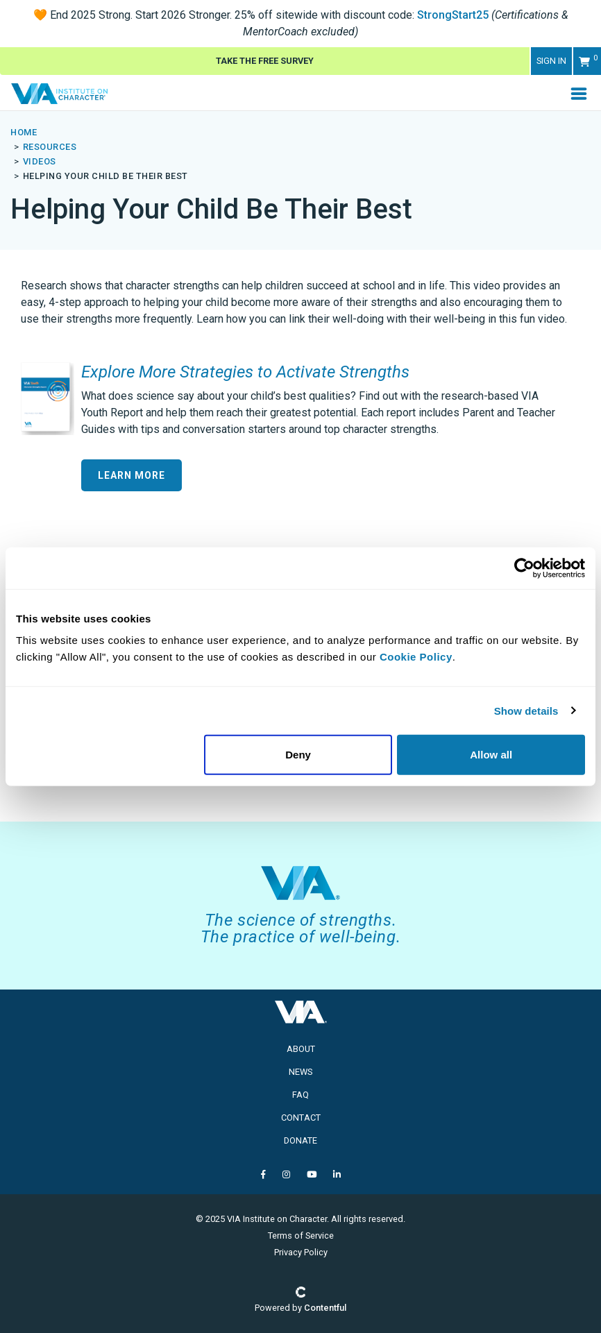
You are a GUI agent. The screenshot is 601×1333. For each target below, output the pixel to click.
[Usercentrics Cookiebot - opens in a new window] (524, 567)
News (300, 1072)
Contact (301, 1117)
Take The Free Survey (265, 61)
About (301, 1049)
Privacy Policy (301, 1252)
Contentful (325, 1307)
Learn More (131, 475)
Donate (300, 1140)
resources (50, 147)
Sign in (551, 61)
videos (39, 161)
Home (23, 132)
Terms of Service (301, 1235)
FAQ (300, 1094)
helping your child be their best (105, 176)
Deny (298, 755)
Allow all (491, 755)
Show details (526, 710)
